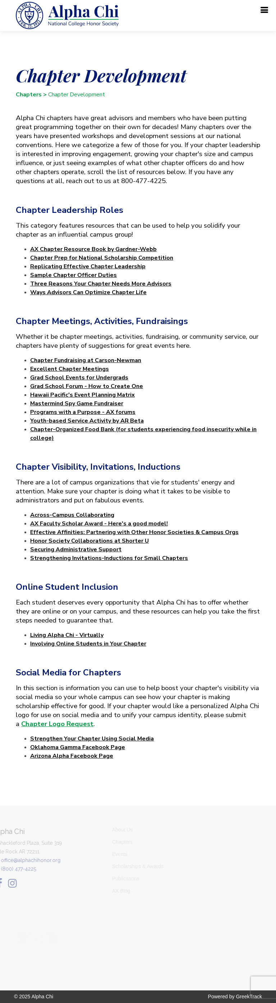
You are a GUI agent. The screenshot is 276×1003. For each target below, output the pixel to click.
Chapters (26, 95)
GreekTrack (249, 996)
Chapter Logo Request (54, 724)
